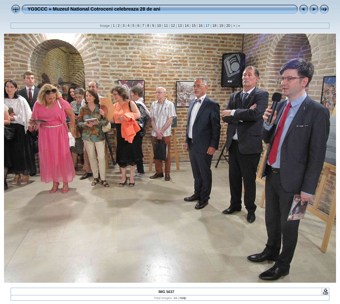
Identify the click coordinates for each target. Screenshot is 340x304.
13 (180, 26)
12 (173, 26)
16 (201, 26)
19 (221, 26)
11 (166, 26)
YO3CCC (37, 9)
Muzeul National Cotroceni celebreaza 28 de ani (106, 9)
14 (187, 26)
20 (228, 26)
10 (159, 26)
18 (214, 26)
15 (194, 26)
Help (183, 298)
